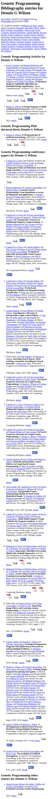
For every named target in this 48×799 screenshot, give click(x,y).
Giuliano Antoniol (29, 706)
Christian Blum (29, 690)
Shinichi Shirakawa (33, 681)
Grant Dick (36, 324)
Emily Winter (11, 581)
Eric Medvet (6, 51)
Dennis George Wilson (15, 784)
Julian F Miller (40, 49)
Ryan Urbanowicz (23, 256)
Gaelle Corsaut (30, 35)
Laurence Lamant (38, 37)
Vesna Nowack (21, 578)
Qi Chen (24, 172)
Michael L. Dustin (23, 79)
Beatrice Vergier (20, 39)
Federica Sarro (12, 706)
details (21, 95)
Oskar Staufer (34, 39)
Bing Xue (25, 292)
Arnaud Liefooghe (17, 676)
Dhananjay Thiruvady (15, 336)
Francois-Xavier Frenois (20, 37)
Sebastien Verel (12, 690)
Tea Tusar (23, 523)
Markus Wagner (27, 320)
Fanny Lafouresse (15, 35)
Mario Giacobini (28, 466)
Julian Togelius (30, 688)
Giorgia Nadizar (24, 44)
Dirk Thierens (29, 697)
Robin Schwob (38, 44)
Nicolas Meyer (7, 39)
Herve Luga (29, 30)
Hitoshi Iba (19, 702)
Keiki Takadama (23, 674)
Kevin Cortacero (13, 65)
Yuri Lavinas (11, 44)
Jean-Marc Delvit (32, 28)
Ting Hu (9, 411)
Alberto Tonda (23, 229)
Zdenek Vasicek (12, 683)
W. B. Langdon (27, 581)
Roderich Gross (29, 683)
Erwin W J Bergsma (15, 28)
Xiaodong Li (11, 320)
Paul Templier (27, 49)
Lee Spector (22, 651)
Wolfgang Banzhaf (14, 498)
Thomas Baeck (16, 526)
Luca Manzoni (30, 170)
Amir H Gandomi (13, 327)
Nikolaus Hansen (29, 695)
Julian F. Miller (12, 642)
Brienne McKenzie (18, 33)
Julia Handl (31, 318)
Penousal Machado (38, 523)
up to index (5, 19)
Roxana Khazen (29, 68)
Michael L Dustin (8, 42)
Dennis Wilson (12, 190)
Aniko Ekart (18, 318)
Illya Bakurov (15, 295)
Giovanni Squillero (24, 386)
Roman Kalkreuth (13, 188)
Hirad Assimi (28, 329)
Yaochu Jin (33, 699)
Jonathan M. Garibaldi (25, 613)
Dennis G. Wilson (17, 77)
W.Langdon (25, 19)
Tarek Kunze (15, 49)
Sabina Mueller (33, 33)
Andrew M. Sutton (17, 678)
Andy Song (32, 336)
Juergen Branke (18, 699)
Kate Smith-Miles (27, 322)
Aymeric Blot (36, 578)
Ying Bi (24, 324)
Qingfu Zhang (12, 695)
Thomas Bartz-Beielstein (27, 704)
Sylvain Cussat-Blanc (15, 30)
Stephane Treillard (23, 46)
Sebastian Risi (39, 685)
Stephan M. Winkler (34, 496)
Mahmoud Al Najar (29, 26)
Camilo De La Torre (14, 161)
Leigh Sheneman (38, 651)
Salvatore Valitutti (23, 42)
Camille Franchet (8, 46)
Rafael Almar (31, 546)
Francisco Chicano (14, 681)
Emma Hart (20, 197)
